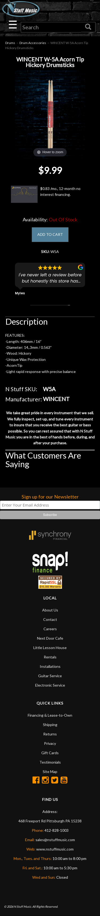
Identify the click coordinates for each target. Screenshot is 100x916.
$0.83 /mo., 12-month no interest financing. (46, 194)
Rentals (50, 657)
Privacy (50, 743)
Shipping (50, 724)
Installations (50, 666)
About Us (50, 610)
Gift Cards (50, 752)
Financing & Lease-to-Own (50, 715)
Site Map (50, 771)
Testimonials (50, 762)
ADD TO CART (50, 234)
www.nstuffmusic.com (55, 849)
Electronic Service (50, 685)
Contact (50, 619)
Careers (50, 628)
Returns (50, 734)
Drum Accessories (32, 43)
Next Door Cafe (50, 638)
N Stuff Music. (23, 906)
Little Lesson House (50, 647)
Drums (10, 43)
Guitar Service (50, 675)
